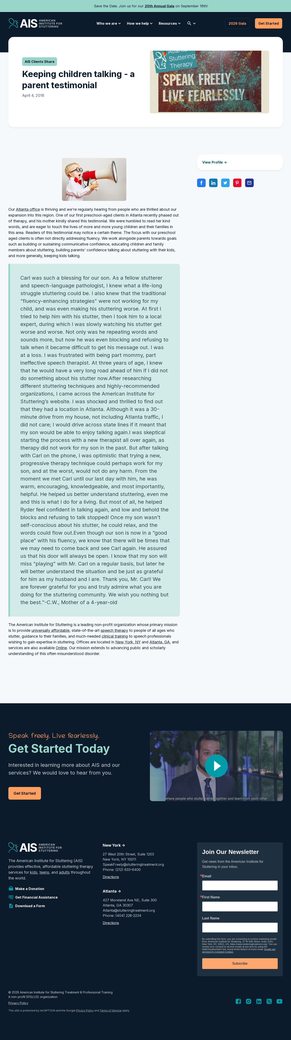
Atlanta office (28, 209)
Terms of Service (111, 1010)
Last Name (211, 918)
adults (64, 872)
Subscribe (239, 963)
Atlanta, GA (159, 642)
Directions (111, 877)
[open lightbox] (216, 766)
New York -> (114, 845)
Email (206, 876)
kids (33, 872)
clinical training (115, 636)
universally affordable (50, 630)
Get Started (268, 23)
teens (44, 872)
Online (61, 648)
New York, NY (128, 642)
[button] (108, 23)
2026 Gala (237, 23)
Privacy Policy (18, 1003)
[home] (35, 23)
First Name (211, 897)
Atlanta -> (112, 891)
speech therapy (114, 630)
